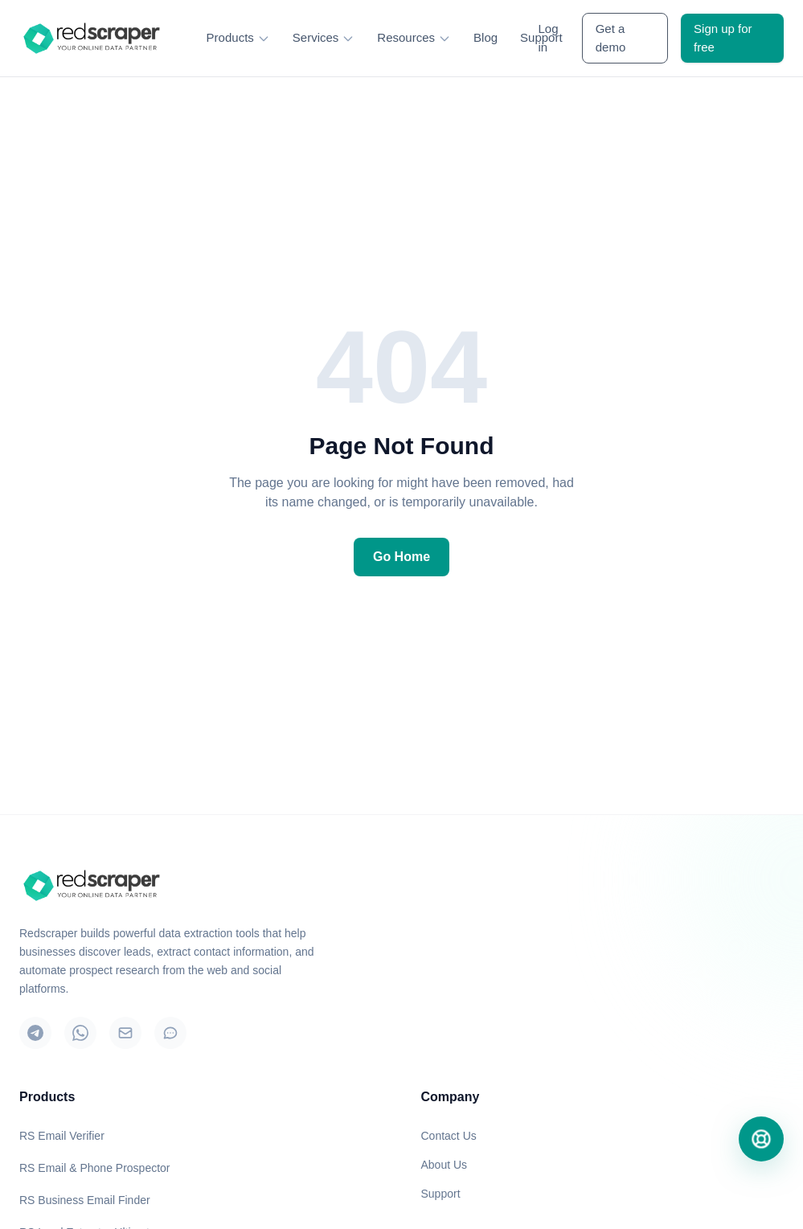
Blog (485, 37)
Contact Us (449, 1135)
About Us (444, 1164)
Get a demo (611, 38)
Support (441, 1193)
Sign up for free (723, 38)
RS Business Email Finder (84, 1200)
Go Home (401, 556)
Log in (548, 38)
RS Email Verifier (61, 1135)
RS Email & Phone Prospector (94, 1167)
